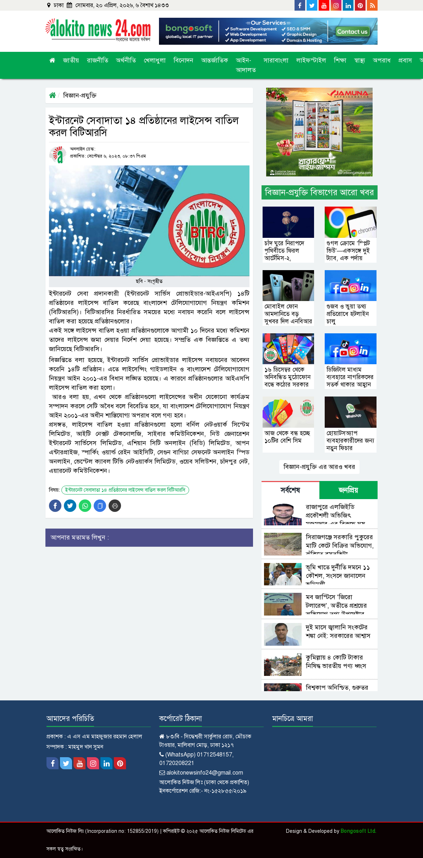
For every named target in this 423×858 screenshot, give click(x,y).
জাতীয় (71, 60)
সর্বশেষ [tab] (290, 490)
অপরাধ (382, 60)
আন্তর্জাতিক (214, 60)
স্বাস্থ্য (359, 60)
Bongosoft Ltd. (359, 831)
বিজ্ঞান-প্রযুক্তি (80, 95)
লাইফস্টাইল (311, 60)
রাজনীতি (97, 60)
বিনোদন (183, 60)
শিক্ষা (340, 60)
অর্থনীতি (126, 60)
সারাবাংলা (276, 60)
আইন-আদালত (246, 65)
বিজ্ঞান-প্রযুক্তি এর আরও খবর (319, 467)
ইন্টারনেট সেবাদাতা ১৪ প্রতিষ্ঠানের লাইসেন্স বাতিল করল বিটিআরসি (125, 490)
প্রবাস (405, 60)
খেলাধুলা (155, 60)
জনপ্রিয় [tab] (348, 490)
